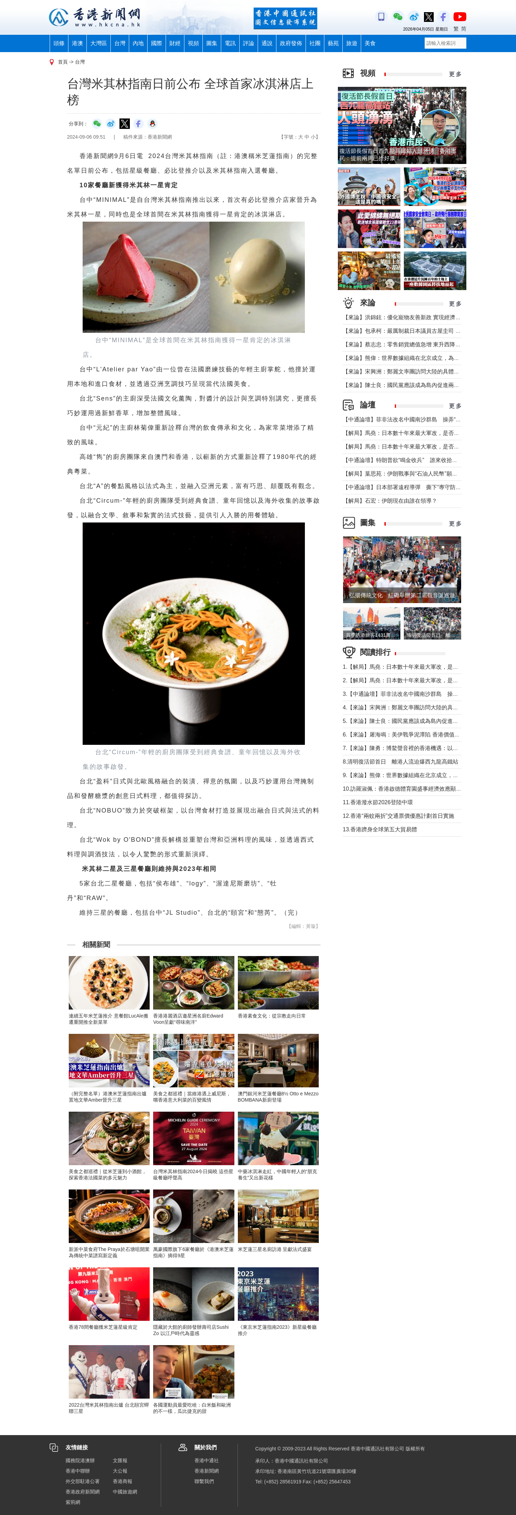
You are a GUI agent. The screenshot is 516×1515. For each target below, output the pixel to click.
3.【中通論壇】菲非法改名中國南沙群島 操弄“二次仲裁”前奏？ (422, 694)
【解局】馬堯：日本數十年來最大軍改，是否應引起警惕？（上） (423, 447)
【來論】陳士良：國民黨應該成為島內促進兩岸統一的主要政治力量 (426, 385)
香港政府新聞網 (83, 1492)
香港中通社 (206, 1460)
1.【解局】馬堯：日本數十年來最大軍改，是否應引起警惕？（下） (425, 667)
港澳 (77, 43)
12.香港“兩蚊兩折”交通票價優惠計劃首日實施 (398, 816)
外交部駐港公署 (83, 1481)
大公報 (120, 1471)
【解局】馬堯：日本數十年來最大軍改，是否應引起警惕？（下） (423, 433)
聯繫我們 (204, 1481)
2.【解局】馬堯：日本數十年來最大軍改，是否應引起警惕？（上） (425, 680)
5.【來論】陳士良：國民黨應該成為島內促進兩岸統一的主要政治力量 (428, 721)
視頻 (193, 43)
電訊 (230, 43)
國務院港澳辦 (80, 1460)
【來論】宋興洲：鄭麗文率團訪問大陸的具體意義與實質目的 (418, 371)
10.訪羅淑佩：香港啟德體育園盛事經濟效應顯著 (402, 789)
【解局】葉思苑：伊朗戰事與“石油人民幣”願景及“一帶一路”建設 (421, 474)
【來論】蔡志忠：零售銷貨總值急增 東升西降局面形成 (410, 344)
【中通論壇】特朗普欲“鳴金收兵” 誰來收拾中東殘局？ (411, 460)
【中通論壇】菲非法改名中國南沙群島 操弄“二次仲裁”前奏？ (420, 419)
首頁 (63, 62)
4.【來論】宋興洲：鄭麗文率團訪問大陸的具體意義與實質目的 (420, 707)
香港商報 (122, 1481)
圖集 (211, 43)
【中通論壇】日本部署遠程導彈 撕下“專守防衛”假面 (408, 487)
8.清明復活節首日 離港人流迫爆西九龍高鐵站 (400, 762)
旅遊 (351, 43)
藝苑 (333, 43)
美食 (370, 43)
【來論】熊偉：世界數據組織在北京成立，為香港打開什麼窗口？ (423, 358)
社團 (315, 43)
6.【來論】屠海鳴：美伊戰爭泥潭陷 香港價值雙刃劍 (407, 735)
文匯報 (120, 1460)
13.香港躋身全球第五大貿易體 (380, 829)
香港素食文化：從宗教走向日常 (272, 1016)
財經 (175, 43)
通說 (267, 43)
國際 (156, 43)
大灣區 (98, 43)
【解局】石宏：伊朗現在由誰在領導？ (390, 501)
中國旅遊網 (125, 1492)
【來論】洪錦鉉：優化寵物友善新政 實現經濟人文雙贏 (410, 317)
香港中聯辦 (78, 1471)
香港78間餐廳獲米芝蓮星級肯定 (103, 1327)
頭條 (59, 43)
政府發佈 (291, 43)
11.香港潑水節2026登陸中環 (378, 802)
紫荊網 (73, 1502)
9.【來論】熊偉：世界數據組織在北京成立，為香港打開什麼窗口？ (425, 775)
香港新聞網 (206, 1471)
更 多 (455, 74)
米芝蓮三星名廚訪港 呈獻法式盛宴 (275, 1249)
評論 (248, 43)
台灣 (119, 43)
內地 (138, 43)
